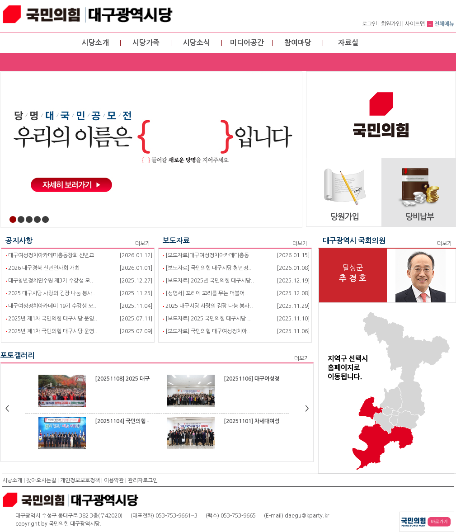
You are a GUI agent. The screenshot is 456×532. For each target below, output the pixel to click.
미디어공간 (247, 42)
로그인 (369, 24)
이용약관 (114, 480)
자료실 (348, 42)
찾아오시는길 (41, 480)
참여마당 (297, 42)
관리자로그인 (143, 480)
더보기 (142, 243)
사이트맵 (415, 24)
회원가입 (391, 24)
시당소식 (196, 42)
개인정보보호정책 (80, 480)
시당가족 (146, 42)
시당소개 (95, 42)
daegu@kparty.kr (307, 515)
